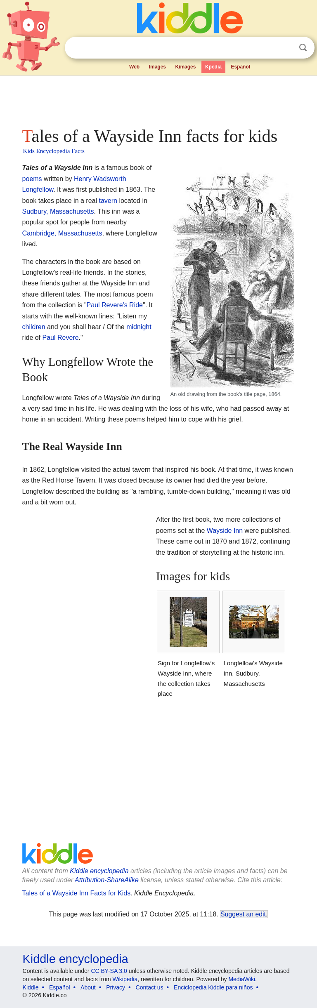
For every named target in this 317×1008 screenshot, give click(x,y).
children (33, 326)
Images (157, 67)
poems (32, 178)
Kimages (185, 67)
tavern (108, 200)
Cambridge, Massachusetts (62, 233)
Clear (286, 48)
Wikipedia (125, 979)
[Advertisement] (158, 99)
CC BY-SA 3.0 (109, 971)
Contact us (149, 987)
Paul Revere (61, 337)
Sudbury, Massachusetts (58, 211)
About (88, 987)
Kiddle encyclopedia (99, 870)
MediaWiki (241, 979)
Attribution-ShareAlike (107, 879)
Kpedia (213, 67)
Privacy (115, 987)
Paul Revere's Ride (115, 305)
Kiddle (31, 987)
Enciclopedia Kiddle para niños (213, 987)
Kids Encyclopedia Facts (54, 151)
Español (240, 67)
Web (134, 67)
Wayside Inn (225, 530)
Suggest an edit (243, 914)
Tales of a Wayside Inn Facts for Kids (76, 893)
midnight (138, 326)
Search (303, 47)
